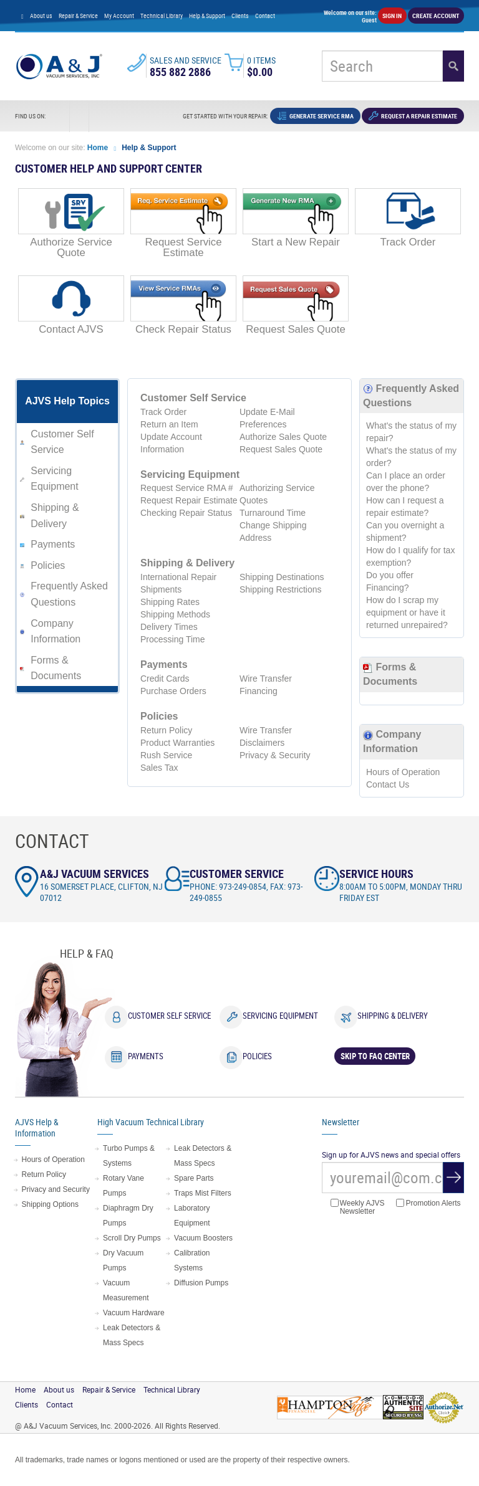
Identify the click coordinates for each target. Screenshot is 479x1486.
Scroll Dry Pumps (132, 1238)
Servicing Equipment (280, 1015)
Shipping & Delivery (392, 1015)
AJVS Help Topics (67, 401)
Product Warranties (177, 743)
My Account (119, 15)
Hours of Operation (403, 772)
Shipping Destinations (282, 577)
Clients (240, 15)
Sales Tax (159, 768)
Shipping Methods (175, 614)
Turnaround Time (273, 513)
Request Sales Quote (281, 449)
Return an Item (169, 424)
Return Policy (166, 730)
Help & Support (207, 15)
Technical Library (161, 15)
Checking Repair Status (186, 513)
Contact (265, 15)
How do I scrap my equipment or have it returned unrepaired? (407, 612)
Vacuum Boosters (203, 1238)
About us (41, 15)
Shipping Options (50, 1204)
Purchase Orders (173, 691)
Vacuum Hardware (133, 1312)
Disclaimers (262, 743)
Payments (53, 544)
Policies (48, 565)
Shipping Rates (170, 602)
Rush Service (166, 755)
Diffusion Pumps (201, 1283)
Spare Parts (193, 1178)
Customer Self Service (169, 1015)
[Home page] (22, 15)
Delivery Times (169, 627)
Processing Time (172, 639)
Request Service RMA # (186, 488)
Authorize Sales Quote (283, 437)
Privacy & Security (275, 755)
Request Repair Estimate (189, 500)
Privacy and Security (56, 1189)
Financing (259, 691)
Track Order (163, 412)
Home (98, 147)
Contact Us (387, 784)
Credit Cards (165, 678)
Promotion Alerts (428, 1203)
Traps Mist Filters (202, 1193)
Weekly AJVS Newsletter (358, 1207)
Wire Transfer (266, 678)
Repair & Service (78, 15)
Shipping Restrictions (281, 589)
